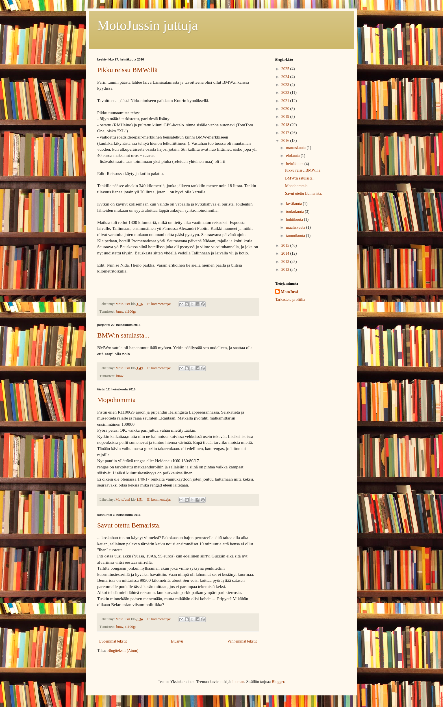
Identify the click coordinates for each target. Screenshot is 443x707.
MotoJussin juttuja (147, 25)
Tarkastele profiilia (290, 299)
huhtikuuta (295, 219)
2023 (285, 85)
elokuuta (293, 155)
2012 (285, 269)
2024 (285, 77)
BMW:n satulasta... (123, 335)
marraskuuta (296, 148)
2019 (285, 116)
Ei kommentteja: (159, 304)
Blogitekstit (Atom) (122, 650)
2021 (285, 101)
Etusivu (177, 641)
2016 (285, 141)
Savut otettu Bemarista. (129, 525)
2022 (285, 92)
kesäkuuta (294, 204)
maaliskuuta (296, 227)
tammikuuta (296, 235)
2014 (285, 253)
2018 (285, 125)
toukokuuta (295, 211)
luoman (238, 682)
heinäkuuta (295, 164)
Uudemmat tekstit (113, 641)
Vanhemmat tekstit (242, 641)
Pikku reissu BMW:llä (127, 69)
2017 (285, 133)
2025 (285, 69)
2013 (285, 262)
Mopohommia (116, 399)
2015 (285, 245)
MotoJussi (289, 292)
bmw (119, 311)
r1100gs (130, 311)
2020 (285, 109)
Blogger (278, 682)
